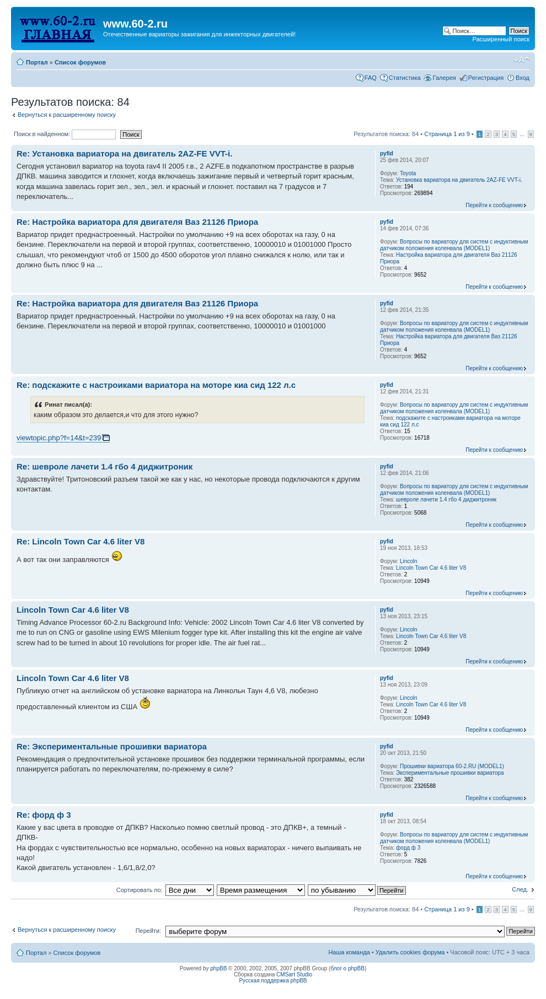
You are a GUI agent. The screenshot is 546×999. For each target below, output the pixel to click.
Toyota (408, 173)
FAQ (371, 77)
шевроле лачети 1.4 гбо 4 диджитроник (446, 499)
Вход (522, 77)
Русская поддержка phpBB (273, 981)
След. (520, 889)
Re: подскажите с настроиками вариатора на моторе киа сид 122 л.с (156, 385)
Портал (37, 62)
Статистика (405, 77)
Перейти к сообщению (494, 205)
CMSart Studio (294, 974)
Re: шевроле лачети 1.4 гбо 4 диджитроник (104, 466)
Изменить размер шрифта (521, 60)
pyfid (386, 153)
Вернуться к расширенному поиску (67, 114)
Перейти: (149, 930)
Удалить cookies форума (410, 952)
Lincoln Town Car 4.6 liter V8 (431, 568)
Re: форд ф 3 (44, 814)
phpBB (218, 968)
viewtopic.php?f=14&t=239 (59, 438)
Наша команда (349, 952)
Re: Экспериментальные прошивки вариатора (112, 746)
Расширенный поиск (500, 39)
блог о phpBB (347, 968)
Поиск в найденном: (65, 134)
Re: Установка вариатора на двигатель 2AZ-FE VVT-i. (124, 153)
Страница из (446, 134)
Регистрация (486, 77)
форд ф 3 (408, 848)
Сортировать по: (139, 890)
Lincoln (408, 561)
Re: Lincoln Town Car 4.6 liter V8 (80, 541)
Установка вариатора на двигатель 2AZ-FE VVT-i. (459, 180)
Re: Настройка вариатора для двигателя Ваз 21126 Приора (137, 221)
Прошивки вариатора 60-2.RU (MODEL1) (452, 766)
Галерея (444, 77)
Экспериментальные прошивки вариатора (450, 773)
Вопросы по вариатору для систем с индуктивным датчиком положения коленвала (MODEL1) (454, 245)
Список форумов (80, 62)
